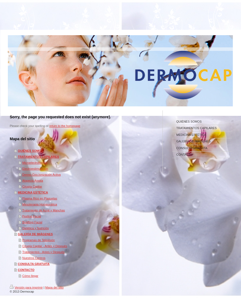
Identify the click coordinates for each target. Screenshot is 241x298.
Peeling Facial (31, 216)
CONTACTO (26, 269)
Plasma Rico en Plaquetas (39, 198)
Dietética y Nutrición (35, 228)
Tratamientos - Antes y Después (43, 252)
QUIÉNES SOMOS (30, 150)
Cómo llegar (30, 275)
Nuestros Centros (33, 258)
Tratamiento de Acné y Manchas (43, 210)
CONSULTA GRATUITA (34, 264)
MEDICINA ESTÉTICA (33, 192)
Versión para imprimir (26, 287)
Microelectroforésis (34, 162)
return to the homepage (64, 125)
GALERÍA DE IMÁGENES (35, 234)
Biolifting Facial (32, 222)
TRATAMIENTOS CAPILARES (38, 156)
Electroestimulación (35, 168)
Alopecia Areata (32, 180)
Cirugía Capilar (32, 186)
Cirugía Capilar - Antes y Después (44, 246)
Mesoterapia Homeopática (39, 204)
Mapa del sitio (54, 287)
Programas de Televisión (38, 240)
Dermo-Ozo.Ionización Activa (41, 174)
